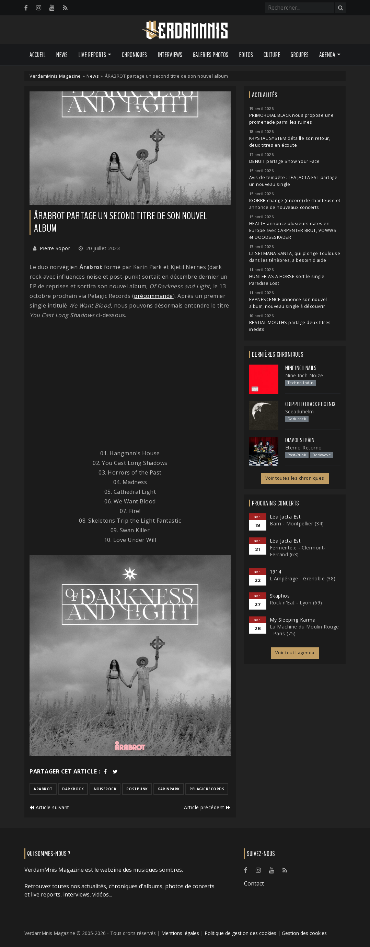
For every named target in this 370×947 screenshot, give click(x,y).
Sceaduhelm (299, 411)
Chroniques (134, 54)
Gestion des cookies (304, 933)
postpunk (137, 789)
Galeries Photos (210, 54)
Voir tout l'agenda (294, 653)
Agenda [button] (327, 54)
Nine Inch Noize (304, 375)
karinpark (169, 789)
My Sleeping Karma (293, 619)
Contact (254, 883)
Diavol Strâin (300, 440)
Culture (272, 54)
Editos (246, 54)
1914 (275, 571)
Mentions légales (180, 933)
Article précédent (207, 807)
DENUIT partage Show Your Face (284, 161)
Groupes (300, 54)
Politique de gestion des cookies (240, 933)
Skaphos (280, 595)
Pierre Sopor (55, 248)
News (62, 54)
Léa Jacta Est (285, 516)
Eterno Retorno (303, 447)
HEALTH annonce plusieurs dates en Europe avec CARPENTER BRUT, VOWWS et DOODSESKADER (293, 230)
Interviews (170, 54)
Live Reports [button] (92, 54)
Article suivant (49, 807)
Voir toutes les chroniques (294, 478)
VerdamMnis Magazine (55, 76)
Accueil (37, 54)
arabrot (43, 789)
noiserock (105, 789)
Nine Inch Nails (301, 368)
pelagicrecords (206, 789)
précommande (153, 296)
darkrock (73, 789)
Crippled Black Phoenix (310, 404)
